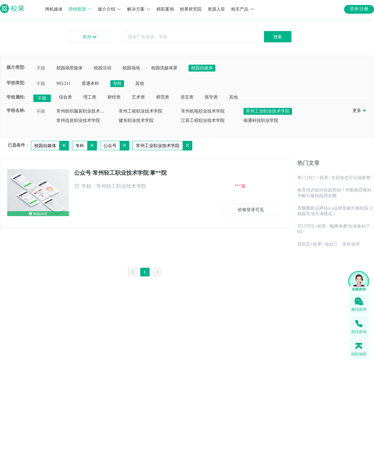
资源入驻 (216, 9)
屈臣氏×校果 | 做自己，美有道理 (328, 244)
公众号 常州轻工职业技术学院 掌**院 (120, 173)
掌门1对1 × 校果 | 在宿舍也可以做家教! (334, 177)
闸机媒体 (54, 9)
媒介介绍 (109, 9)
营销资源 (80, 9)
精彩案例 (165, 9)
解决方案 (139, 9)
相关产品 (242, 9)
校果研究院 (191, 9)
